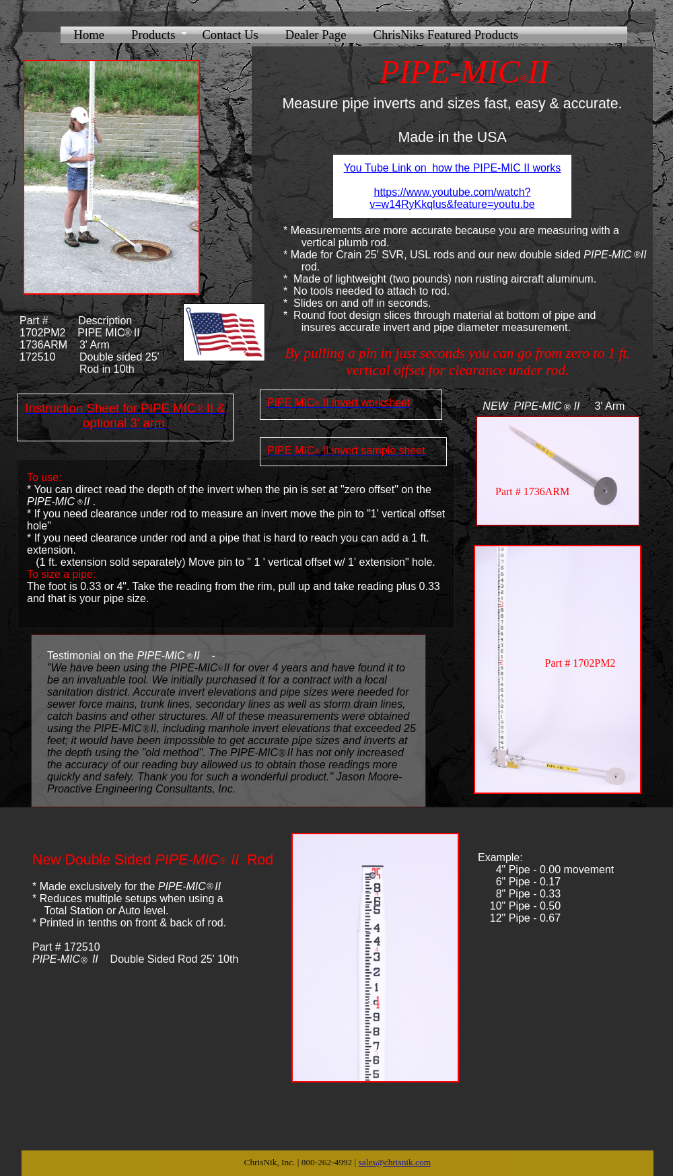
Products (153, 35)
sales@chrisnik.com (395, 1162)
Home (89, 35)
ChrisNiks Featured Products (445, 35)
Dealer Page (316, 35)
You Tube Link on (387, 168)
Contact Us (230, 35)
